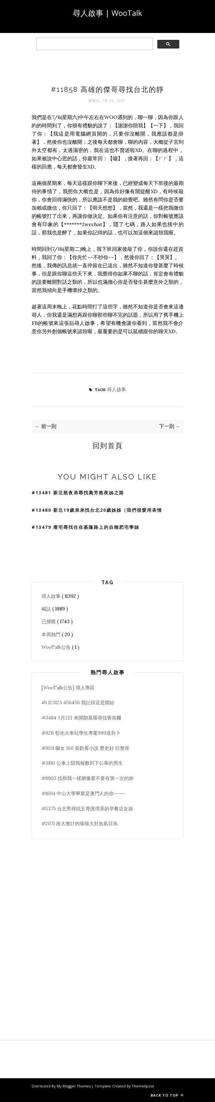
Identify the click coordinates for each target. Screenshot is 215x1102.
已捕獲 (49, 621)
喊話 (46, 609)
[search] (94, 44)
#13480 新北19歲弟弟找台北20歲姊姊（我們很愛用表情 (97, 510)
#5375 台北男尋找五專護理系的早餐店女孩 (87, 809)
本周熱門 (51, 634)
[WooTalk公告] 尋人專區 (68, 688)
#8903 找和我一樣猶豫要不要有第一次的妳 (87, 778)
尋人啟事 (116, 389)
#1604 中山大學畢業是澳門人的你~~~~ (83, 793)
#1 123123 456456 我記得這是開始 (77, 703)
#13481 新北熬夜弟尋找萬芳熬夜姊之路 (78, 493)
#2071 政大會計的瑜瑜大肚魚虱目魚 (79, 823)
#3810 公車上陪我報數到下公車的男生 (82, 763)
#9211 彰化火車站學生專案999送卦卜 (81, 733)
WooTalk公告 (56, 647)
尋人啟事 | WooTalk (107, 13)
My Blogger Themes (74, 1086)
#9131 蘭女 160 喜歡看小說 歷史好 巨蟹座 (85, 748)
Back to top (167, 1095)
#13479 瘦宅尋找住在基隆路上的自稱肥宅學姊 (85, 527)
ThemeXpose (143, 1086)
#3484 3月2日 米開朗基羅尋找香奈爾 (81, 718)
